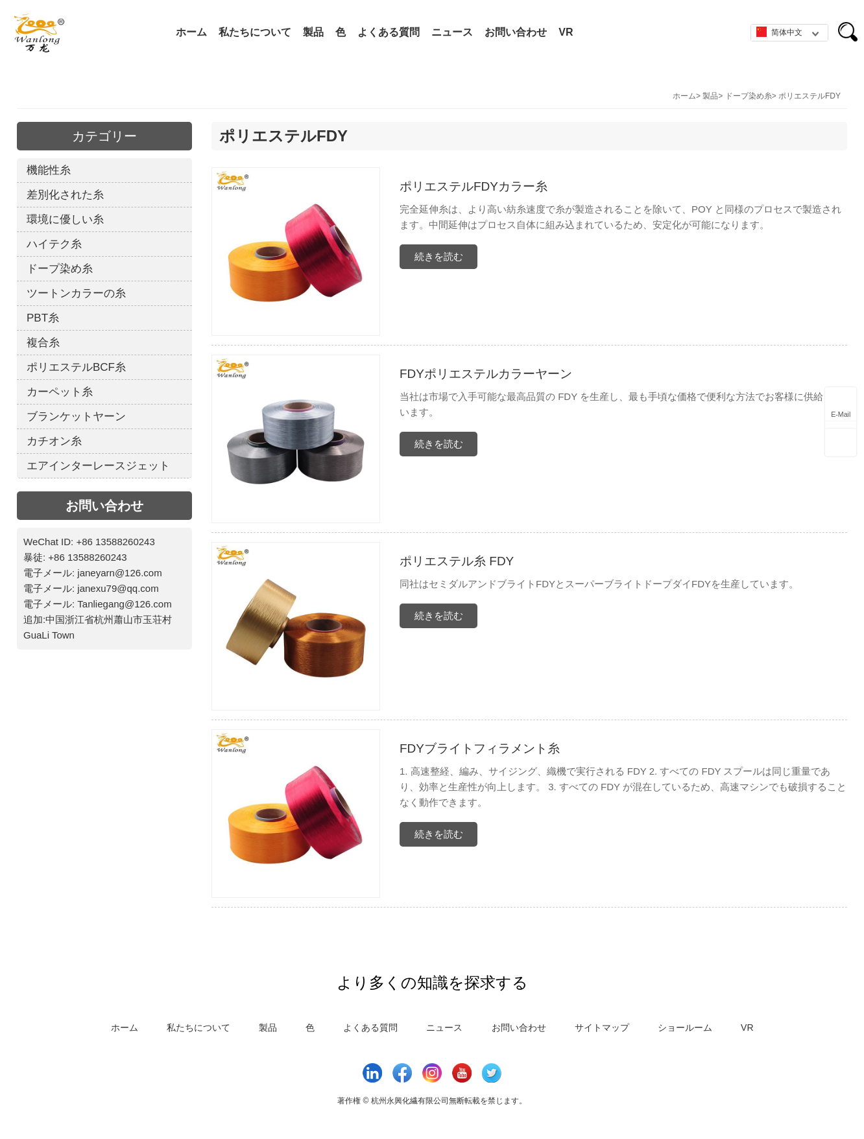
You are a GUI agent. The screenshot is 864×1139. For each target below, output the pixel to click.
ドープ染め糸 (60, 269)
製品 (313, 32)
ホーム (191, 32)
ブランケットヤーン (76, 416)
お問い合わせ (516, 32)
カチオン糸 (54, 441)
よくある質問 (388, 32)
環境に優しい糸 (65, 219)
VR (565, 32)
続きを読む (438, 256)
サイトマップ (602, 1027)
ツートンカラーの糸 (76, 293)
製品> (712, 95)
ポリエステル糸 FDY (457, 561)
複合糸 (43, 342)
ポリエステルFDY (809, 95)
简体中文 (779, 32)
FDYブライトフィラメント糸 (480, 748)
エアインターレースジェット (98, 466)
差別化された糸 (65, 195)
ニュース (452, 32)
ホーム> (687, 95)
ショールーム (685, 1027)
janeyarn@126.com (119, 572)
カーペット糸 (60, 392)
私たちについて (255, 32)
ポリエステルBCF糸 (76, 367)
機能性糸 (49, 170)
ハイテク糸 (54, 244)
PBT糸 (43, 318)
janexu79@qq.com (117, 588)
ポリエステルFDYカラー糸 (473, 186)
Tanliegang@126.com (124, 603)
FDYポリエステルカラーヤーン (486, 374)
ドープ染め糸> (750, 95)
